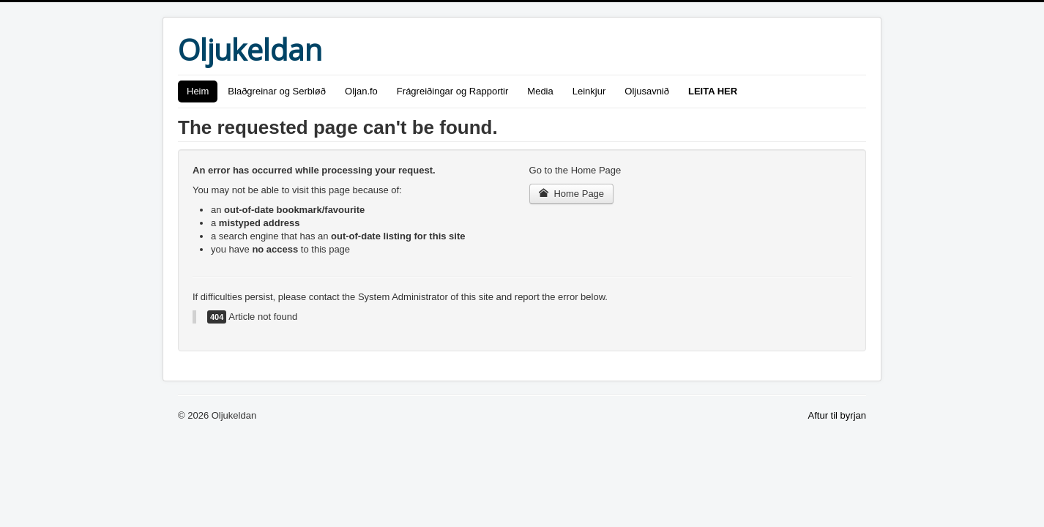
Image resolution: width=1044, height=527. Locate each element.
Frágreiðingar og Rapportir (452, 91)
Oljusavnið (646, 91)
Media (540, 91)
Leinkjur (589, 91)
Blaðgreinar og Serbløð (277, 91)
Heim (198, 91)
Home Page (572, 193)
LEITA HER (712, 91)
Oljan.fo (361, 91)
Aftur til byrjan (837, 415)
